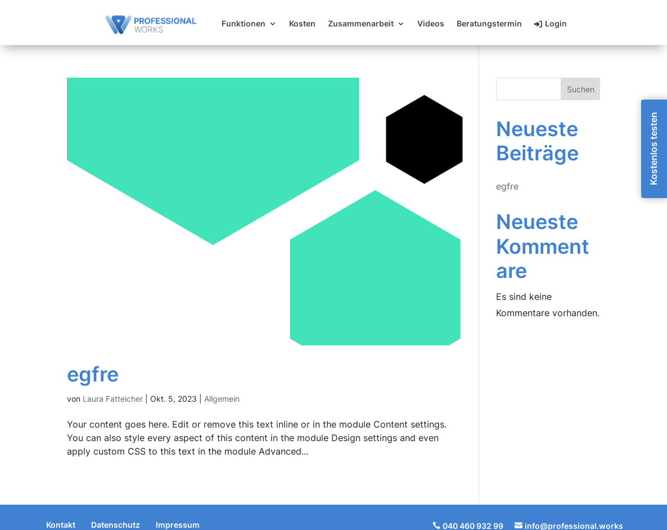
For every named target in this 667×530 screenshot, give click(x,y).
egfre (93, 374)
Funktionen (243, 24)
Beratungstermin (489, 24)
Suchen (580, 89)
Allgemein (222, 398)
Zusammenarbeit (361, 24)
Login (556, 24)
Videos (430, 24)
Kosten (302, 24)
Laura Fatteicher (113, 398)
